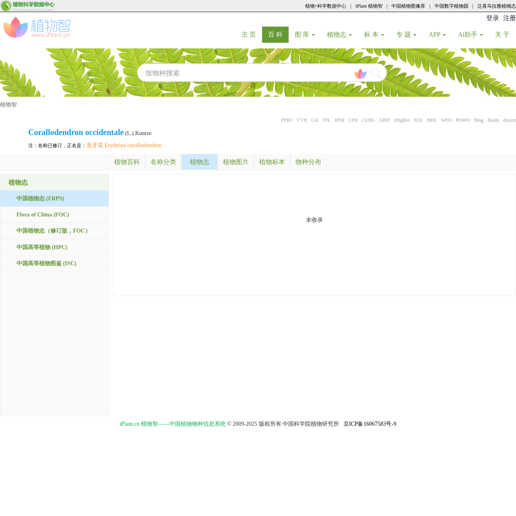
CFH (353, 120)
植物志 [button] (339, 34)
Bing (478, 120)
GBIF (384, 120)
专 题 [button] (406, 34)
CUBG (368, 120)
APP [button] (437, 34)
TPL (326, 120)
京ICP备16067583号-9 (369, 424)
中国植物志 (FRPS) (40, 199)
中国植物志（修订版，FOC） (54, 231)
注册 (509, 18)
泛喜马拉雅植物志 (496, 6)
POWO (463, 120)
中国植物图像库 (408, 6)
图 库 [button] (305, 34)
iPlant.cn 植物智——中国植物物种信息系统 (173, 424)
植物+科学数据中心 (326, 6)
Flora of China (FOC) (43, 215)
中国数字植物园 (451, 6)
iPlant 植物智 (369, 6)
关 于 (505, 34)
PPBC (287, 120)
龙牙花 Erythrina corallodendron (124, 145)
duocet (509, 120)
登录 (492, 18)
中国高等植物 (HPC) (42, 247)
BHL (432, 120)
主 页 (251, 34)
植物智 (8, 105)
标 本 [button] (374, 34)
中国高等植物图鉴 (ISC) (46, 263)
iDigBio (402, 120)
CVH (302, 120)
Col (314, 120)
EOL (418, 120)
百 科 (278, 34)
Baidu (493, 120)
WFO (446, 120)
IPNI (339, 120)
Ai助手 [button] (470, 34)
